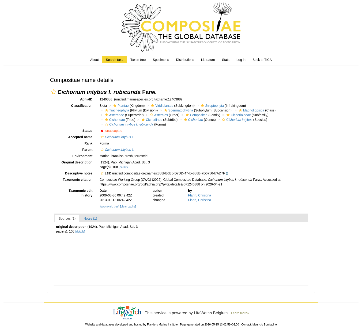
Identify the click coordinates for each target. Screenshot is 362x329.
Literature (208, 60)
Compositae (196, 115)
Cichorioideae (238, 115)
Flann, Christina (199, 195)
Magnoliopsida (251, 110)
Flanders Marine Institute (162, 324)
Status (88, 131)
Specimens (161, 60)
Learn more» (240, 313)
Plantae (120, 105)
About (94, 60)
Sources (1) (67, 218)
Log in (241, 60)
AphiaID (86, 99)
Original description (76, 162)
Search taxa (114, 60)
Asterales (158, 115)
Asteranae (114, 115)
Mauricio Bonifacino (265, 324)
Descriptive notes (79, 173)
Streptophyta (212, 105)
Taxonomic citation (78, 179)
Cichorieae (114, 120)
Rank (88, 143)
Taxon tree (138, 60)
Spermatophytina (178, 110)
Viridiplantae (161, 105)
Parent (87, 150)
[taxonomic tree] (109, 206)
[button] (53, 92)
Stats (226, 60)
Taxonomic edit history (81, 193)
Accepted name (80, 137)
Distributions (185, 60)
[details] (123, 167)
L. (117, 137)
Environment (82, 156)
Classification (81, 105)
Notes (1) (90, 218)
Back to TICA (262, 60)
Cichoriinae (151, 120)
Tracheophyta (116, 110)
